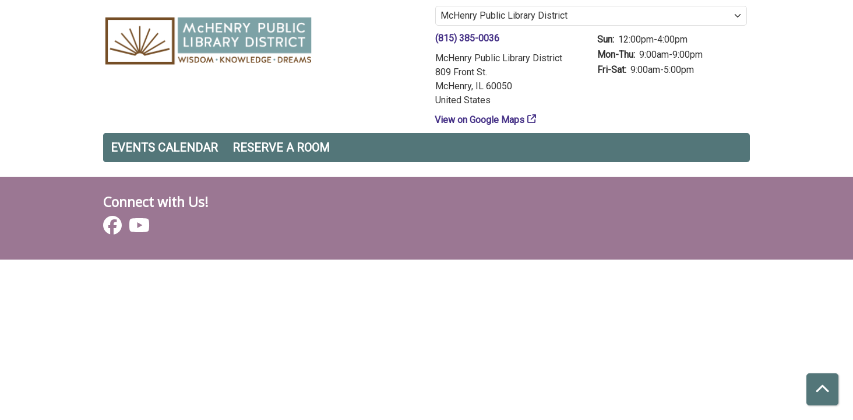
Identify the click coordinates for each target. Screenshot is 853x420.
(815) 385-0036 (467, 38)
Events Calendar (164, 148)
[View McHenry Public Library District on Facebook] (113, 229)
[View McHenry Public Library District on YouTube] (139, 229)
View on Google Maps (479, 119)
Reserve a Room (281, 148)
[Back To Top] (822, 389)
